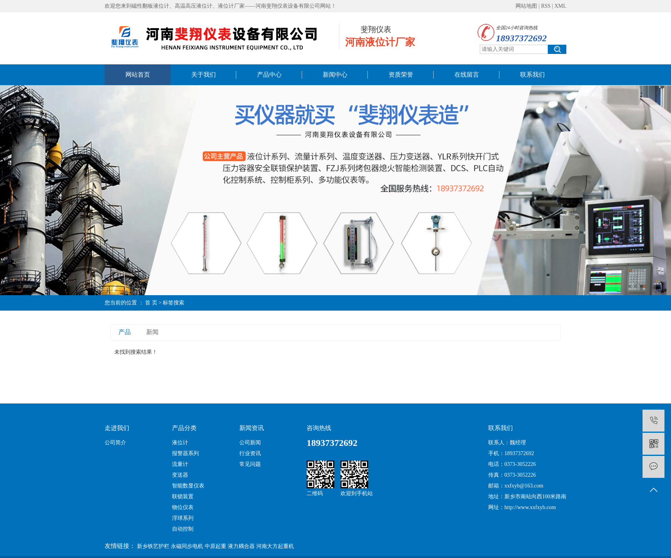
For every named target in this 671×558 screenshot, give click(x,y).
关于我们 (203, 74)
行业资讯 (250, 453)
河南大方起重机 (275, 546)
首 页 (151, 303)
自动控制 (183, 529)
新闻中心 (335, 74)
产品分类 (184, 428)
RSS (546, 6)
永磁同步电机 (187, 546)
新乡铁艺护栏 (153, 546)
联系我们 (532, 74)
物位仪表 (183, 507)
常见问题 (250, 464)
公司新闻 (250, 442)
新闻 (152, 332)
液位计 (180, 442)
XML (560, 6)
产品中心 (269, 74)
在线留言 (466, 74)
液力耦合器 (241, 546)
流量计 (180, 464)
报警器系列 (185, 453)
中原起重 (215, 546)
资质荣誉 (401, 74)
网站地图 (526, 6)
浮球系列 (183, 518)
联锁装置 (183, 496)
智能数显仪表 (188, 486)
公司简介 (115, 442)
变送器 (180, 475)
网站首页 (137, 74)
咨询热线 (319, 428)
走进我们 (117, 428)
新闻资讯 (251, 428)
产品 (125, 332)
